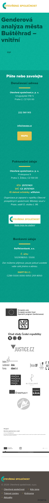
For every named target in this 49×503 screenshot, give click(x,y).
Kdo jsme (34, 489)
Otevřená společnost (14, 489)
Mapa (24, 135)
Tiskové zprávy (11, 493)
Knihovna (29, 493)
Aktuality (8, 497)
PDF (9, 52)
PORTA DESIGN (42, 500)
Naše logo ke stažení (24, 225)
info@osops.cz (24, 125)
